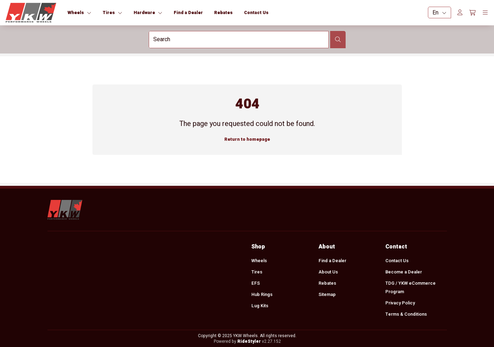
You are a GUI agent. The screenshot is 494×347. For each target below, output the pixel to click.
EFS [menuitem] (255, 283)
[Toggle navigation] (485, 13)
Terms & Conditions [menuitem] (406, 314)
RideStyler (249, 341)
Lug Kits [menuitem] (259, 306)
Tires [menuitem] (256, 272)
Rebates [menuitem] (327, 283)
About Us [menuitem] (328, 272)
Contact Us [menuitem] (397, 261)
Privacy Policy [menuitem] (400, 303)
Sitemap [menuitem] (326, 294)
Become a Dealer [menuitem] (403, 272)
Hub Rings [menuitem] (261, 294)
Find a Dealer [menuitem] (332, 261)
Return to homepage (247, 139)
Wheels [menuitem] (259, 261)
